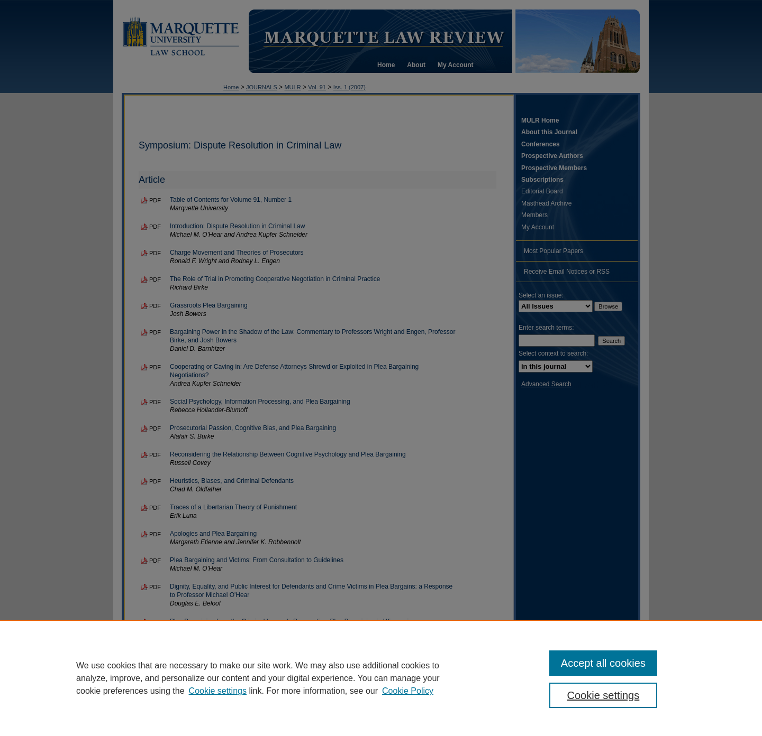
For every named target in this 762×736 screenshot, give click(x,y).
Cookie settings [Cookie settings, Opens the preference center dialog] (603, 695)
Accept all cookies (603, 663)
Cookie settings (218, 690)
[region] (381, 678)
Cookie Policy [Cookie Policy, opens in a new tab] (407, 690)
